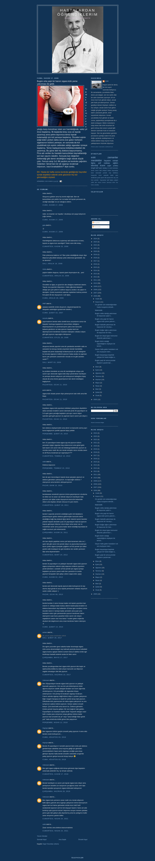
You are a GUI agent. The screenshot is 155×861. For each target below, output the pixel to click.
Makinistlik (98, 310)
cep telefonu (113, 173)
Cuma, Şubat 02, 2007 (52, 313)
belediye (115, 168)
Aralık (97, 299)
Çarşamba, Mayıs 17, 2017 (55, 657)
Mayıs (97, 383)
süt (117, 177)
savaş (105, 168)
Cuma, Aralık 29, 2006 (53, 298)
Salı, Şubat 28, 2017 (52, 638)
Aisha (44, 269)
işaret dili (103, 177)
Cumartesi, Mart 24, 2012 (55, 555)
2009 (95, 286)
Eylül (97, 370)
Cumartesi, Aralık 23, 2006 (55, 276)
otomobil (98, 173)
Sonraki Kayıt (41, 839)
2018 (95, 258)
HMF (44, 303)
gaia (44, 225)
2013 (95, 274)
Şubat (97, 392)
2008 (95, 289)
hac (117, 182)
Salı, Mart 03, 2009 (51, 362)
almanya (109, 182)
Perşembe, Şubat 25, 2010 (55, 434)
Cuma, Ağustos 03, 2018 (54, 737)
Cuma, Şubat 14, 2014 (52, 627)
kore (92, 173)
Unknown (45, 680)
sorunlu (45, 318)
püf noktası (104, 163)
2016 (95, 264)
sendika (96, 185)
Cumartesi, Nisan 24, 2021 (55, 819)
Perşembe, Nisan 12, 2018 (55, 722)
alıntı (113, 182)
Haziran (98, 379)
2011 (95, 280)
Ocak (97, 395)
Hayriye (45, 728)
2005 (95, 399)
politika (115, 166)
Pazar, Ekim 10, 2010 (52, 485)
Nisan (97, 386)
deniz (92, 170)
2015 (95, 267)
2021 (95, 248)
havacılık (94, 175)
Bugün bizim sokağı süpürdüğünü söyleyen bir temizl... (105, 343)
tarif (97, 168)
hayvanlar (115, 170)
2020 (95, 251)
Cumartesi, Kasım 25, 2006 (55, 246)
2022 (95, 245)
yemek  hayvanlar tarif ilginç (103, 180)
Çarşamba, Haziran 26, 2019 (56, 791)
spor (100, 168)
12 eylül (109, 168)
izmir (100, 175)
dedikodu (94, 177)
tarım (97, 170)
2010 (95, 283)
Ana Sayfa (62, 839)
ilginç (93, 163)
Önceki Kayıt (82, 839)
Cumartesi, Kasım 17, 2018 (55, 774)
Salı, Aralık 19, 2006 (52, 263)
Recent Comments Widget (97, 422)
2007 (95, 293)
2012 (95, 277)
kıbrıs (92, 185)
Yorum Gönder (42, 836)
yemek (105, 173)
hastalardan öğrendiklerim (77, 12)
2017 (95, 261)
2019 (95, 254)
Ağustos (98, 373)
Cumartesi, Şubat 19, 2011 (55, 505)
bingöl (93, 168)
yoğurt (116, 180)
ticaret (102, 165)
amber (44, 632)
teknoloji (94, 165)
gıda (98, 177)
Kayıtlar (96, 223)
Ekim (97, 367)
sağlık (109, 166)
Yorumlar (96, 227)
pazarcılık (110, 177)
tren (92, 180)
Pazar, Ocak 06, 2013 (52, 594)
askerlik (106, 175)
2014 (95, 270)
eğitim (115, 163)
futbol (109, 170)
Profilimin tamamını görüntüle (102, 146)
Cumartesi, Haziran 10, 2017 (56, 675)
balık (111, 175)
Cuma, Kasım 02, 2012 (52, 577)
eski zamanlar (104, 157)
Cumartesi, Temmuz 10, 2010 (56, 456)
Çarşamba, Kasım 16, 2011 (55, 532)
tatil (100, 170)
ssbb (44, 462)
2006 (95, 296)
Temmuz (98, 376)
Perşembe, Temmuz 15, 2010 (56, 468)
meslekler (96, 160)
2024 (95, 238)
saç (114, 177)
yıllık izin (94, 182)
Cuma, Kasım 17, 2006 (52, 205)
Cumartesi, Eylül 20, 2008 (55, 337)
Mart (97, 389)
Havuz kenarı (102, 182)
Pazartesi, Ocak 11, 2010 (54, 385)
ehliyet (104, 170)
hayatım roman (111, 161)
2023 (95, 242)
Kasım (97, 302)
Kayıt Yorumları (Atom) (51, 844)
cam (116, 175)
